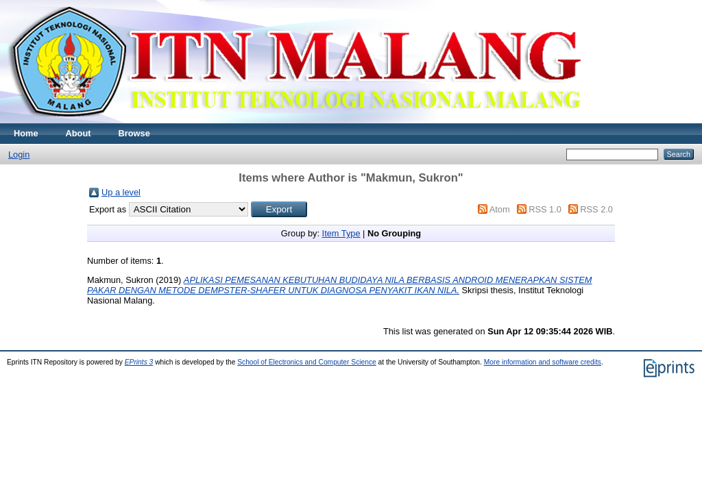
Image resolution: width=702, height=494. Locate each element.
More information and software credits (542, 362)
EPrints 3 (139, 362)
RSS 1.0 (545, 209)
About (78, 133)
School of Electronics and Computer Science (306, 362)
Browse (134, 133)
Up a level (121, 192)
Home (26, 133)
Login (18, 154)
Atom (499, 209)
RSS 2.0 (596, 209)
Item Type (341, 233)
